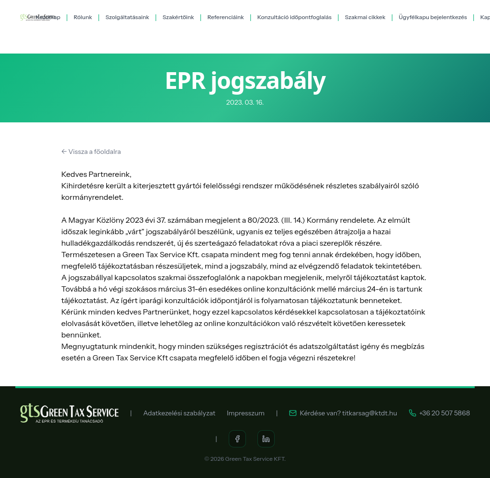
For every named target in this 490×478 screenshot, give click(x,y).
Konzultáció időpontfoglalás (294, 17)
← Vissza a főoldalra (91, 151)
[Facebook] (237, 438)
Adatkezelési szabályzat (179, 413)
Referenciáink (225, 17)
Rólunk (83, 17)
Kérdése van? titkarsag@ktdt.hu (343, 413)
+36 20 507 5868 (439, 413)
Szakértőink (178, 17)
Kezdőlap (48, 17)
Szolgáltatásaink (127, 17)
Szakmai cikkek (365, 17)
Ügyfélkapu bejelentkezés (433, 17)
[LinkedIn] (266, 438)
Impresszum (246, 413)
